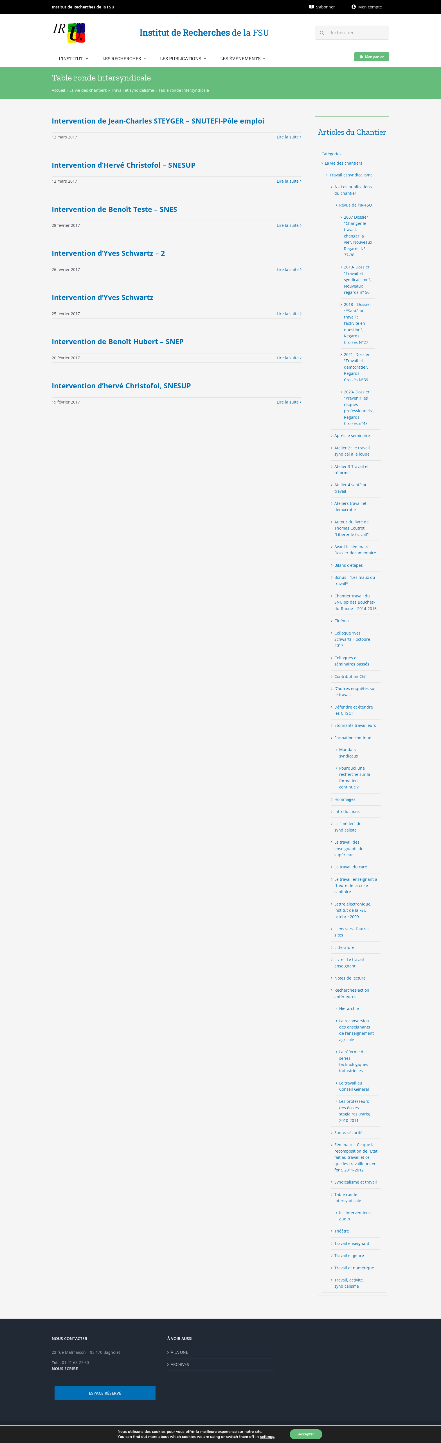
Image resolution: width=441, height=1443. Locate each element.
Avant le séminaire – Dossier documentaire (355, 549)
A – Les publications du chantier (353, 190)
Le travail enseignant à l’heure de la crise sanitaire (355, 886)
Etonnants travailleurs (355, 725)
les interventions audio (355, 1216)
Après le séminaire (352, 435)
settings (267, 1436)
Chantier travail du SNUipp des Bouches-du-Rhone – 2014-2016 (355, 602)
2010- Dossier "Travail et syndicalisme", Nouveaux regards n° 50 (357, 279)
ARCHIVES (180, 1364)
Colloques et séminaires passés (351, 661)
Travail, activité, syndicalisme (349, 1283)
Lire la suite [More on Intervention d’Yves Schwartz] (288, 313)
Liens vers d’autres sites (352, 932)
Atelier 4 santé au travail (351, 488)
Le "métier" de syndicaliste (347, 826)
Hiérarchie (349, 1008)
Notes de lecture (350, 978)
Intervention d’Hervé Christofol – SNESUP (123, 165)
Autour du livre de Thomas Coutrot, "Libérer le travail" (351, 528)
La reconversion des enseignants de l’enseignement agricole (356, 1030)
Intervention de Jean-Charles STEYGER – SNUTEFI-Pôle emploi (158, 121)
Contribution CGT (350, 676)
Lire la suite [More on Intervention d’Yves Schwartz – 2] (288, 269)
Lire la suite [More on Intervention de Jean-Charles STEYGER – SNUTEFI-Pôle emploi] (288, 137)
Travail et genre (349, 1255)
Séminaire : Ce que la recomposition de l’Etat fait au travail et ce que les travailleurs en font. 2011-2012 (355, 1157)
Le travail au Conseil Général (354, 1086)
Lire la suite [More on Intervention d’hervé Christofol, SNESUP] (288, 402)
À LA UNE (179, 1352)
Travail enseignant (351, 1243)
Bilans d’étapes (348, 565)
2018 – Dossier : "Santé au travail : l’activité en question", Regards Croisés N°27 (357, 323)
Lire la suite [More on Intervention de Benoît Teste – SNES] (288, 225)
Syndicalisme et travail (355, 1182)
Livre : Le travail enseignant (349, 962)
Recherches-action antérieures (351, 993)
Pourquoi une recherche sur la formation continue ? (354, 777)
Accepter (306, 1434)
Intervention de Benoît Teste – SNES (114, 209)
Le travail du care (350, 867)
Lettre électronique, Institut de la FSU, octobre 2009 (353, 910)
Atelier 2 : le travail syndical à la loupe (352, 451)
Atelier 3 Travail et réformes (351, 469)
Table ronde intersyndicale (347, 1197)
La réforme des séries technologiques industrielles (353, 1061)
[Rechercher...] (352, 33)
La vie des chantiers (88, 90)
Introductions (347, 811)
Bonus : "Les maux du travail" (354, 580)
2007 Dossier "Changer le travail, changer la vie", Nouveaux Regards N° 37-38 (358, 235)
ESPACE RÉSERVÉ (105, 1393)
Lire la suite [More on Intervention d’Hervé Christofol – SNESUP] (288, 181)
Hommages (345, 799)
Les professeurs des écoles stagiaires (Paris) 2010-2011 (354, 1111)
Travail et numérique (354, 1268)
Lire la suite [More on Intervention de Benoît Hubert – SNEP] (288, 357)
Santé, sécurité (348, 1132)
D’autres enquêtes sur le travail (355, 691)
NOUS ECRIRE (65, 1368)
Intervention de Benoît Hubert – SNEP (118, 341)
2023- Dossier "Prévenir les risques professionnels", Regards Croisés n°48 (358, 407)
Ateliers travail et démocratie (350, 506)
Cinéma (341, 620)
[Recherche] (322, 33)
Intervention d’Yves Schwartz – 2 (108, 253)
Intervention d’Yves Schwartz (102, 297)
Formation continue (352, 737)
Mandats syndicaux (348, 752)
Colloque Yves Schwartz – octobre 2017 (352, 639)
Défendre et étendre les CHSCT (353, 710)
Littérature (344, 947)
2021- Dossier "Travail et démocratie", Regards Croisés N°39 (357, 367)
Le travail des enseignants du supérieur (349, 848)
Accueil (58, 90)
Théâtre (341, 1231)
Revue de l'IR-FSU (355, 205)
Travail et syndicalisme (132, 90)
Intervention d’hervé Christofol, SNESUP (121, 385)
